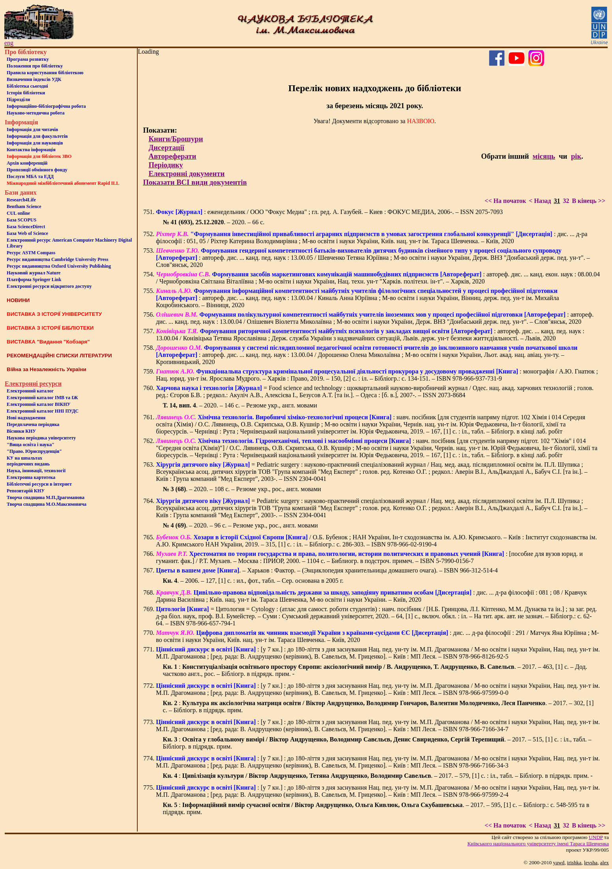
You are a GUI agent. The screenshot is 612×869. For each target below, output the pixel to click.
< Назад (540, 200)
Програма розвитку (28, 59)
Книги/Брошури (175, 139)
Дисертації (166, 147)
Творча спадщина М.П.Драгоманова (45, 497)
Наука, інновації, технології (36, 470)
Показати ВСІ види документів (195, 182)
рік (576, 156)
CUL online (18, 213)
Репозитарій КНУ (26, 491)
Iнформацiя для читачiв (32, 129)
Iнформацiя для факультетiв (37, 136)
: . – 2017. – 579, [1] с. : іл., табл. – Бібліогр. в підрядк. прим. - (378, 775)
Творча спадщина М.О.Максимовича (46, 504)
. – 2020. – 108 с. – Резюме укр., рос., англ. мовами (242, 489)
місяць (544, 156)
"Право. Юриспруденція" (34, 451)
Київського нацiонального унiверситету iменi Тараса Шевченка (538, 843)
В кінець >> (588, 200)
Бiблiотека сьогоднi (27, 86)
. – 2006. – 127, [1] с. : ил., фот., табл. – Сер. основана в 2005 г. (253, 580)
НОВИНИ (18, 300)
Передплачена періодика (33, 424)
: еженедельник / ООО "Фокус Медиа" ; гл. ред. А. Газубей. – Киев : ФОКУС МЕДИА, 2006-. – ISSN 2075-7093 (329, 211)
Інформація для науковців (35, 143)
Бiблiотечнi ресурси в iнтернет (39, 484)
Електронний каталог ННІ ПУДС (43, 411)
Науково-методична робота (36, 113)
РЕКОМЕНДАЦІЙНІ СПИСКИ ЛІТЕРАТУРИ (59, 355)
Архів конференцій (27, 163)
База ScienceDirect (26, 226)
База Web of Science (27, 233)
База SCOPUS (21, 220)
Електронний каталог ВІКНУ (39, 404)
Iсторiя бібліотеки (26, 93)
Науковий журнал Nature (33, 273)
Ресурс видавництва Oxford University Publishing (59, 266)
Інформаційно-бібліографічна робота (46, 106)
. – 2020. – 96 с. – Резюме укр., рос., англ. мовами (240, 525)
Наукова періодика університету (41, 438)
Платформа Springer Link (34, 279)
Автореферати (172, 156)
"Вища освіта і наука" (30, 444)
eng (8, 42)
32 (566, 200)
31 (557, 200)
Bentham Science (24, 206)
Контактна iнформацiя (31, 149)
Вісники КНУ (21, 431)
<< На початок (505, 200)
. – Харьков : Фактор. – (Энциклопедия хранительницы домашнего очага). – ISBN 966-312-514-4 (327, 570)
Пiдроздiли (18, 99)
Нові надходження (26, 417)
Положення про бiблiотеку (35, 66)
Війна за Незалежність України (46, 369)
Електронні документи (186, 173)
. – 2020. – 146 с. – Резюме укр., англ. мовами (240, 405)
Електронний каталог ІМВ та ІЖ (42, 397)
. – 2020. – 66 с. (214, 222)
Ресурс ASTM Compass (31, 252)
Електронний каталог (30, 391)
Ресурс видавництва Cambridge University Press (57, 259)
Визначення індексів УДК (34, 79)
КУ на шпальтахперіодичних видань (28, 461)
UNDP (596, 837)
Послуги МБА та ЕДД (30, 176)
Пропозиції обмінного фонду (37, 170)
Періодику (165, 165)
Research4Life (21, 200)
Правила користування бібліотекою (45, 72)
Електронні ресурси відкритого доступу (49, 286)
